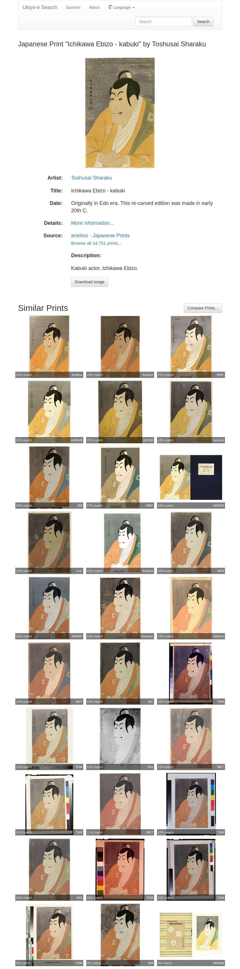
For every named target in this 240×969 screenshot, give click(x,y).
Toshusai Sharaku (91, 178)
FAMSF (77, 636)
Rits (150, 767)
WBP (220, 375)
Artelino (77, 375)
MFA (221, 571)
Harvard (218, 440)
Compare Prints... (203, 308)
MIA (79, 897)
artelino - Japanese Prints (100, 235)
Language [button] (121, 7)
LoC (79, 571)
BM (80, 505)
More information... (92, 223)
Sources (73, 7)
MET (79, 701)
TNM (220, 701)
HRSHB (76, 440)
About (94, 7)
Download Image (90, 282)
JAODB (148, 440)
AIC (150, 701)
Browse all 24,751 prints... (96, 243)
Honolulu (147, 636)
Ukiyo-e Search (40, 7)
